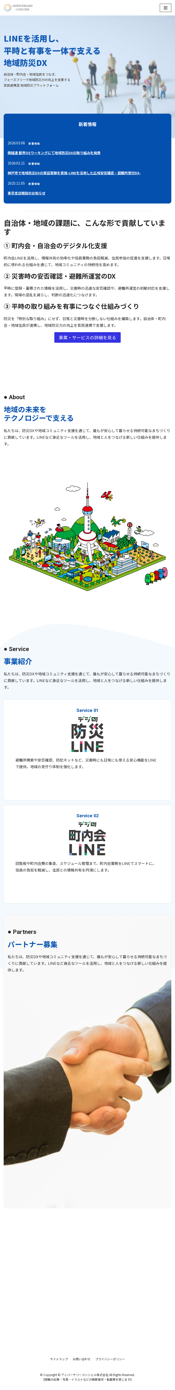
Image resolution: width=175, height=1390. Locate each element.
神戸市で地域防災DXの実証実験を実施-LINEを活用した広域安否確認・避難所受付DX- (74, 172)
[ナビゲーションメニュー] (165, 8)
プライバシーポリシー (110, 1359)
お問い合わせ (81, 1359)
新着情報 (34, 143)
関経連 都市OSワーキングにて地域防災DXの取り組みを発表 (54, 152)
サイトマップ (59, 1359)
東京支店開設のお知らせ (26, 193)
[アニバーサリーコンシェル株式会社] (18, 7)
